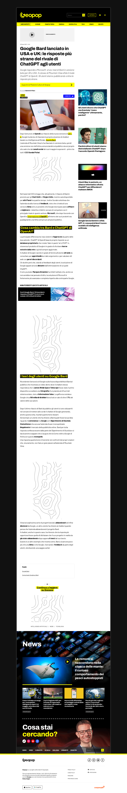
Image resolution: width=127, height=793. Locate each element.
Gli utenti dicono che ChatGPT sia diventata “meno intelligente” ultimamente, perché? (92, 111)
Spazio (91, 24)
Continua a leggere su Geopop (47, 588)
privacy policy (71, 769)
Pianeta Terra (49, 24)
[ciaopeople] (99, 787)
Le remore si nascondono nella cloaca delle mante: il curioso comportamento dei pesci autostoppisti (89, 668)
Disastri (73, 750)
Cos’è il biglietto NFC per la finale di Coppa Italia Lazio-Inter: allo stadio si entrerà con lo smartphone (52, 704)
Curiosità (38, 750)
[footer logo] (40, 760)
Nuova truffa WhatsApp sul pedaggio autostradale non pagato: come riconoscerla (74, 703)
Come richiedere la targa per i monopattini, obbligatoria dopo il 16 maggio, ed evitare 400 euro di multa (31, 704)
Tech (83, 24)
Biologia (56, 750)
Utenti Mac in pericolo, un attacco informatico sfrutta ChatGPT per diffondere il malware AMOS (90, 186)
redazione (70, 775)
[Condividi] (68, 96)
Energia (61, 24)
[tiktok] (89, 760)
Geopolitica (73, 24)
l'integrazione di (37, 216)
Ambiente (64, 750)
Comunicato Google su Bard (30, 575)
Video (31, 750)
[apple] (27, 787)
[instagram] (93, 760)
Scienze (37, 24)
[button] (105, 15)
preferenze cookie (73, 778)
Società (100, 24)
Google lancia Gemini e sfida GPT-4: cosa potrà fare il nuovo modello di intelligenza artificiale (92, 224)
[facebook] (102, 760)
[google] (37, 787)
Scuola (47, 750)
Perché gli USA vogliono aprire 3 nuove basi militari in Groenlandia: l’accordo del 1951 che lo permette (94, 704)
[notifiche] (100, 15)
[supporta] (92, 15)
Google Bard (51, 140)
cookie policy (71, 772)
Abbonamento (25, 24)
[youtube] (98, 760)
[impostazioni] (92, 772)
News (24, 750)
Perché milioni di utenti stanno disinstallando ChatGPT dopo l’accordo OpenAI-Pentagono (92, 148)
